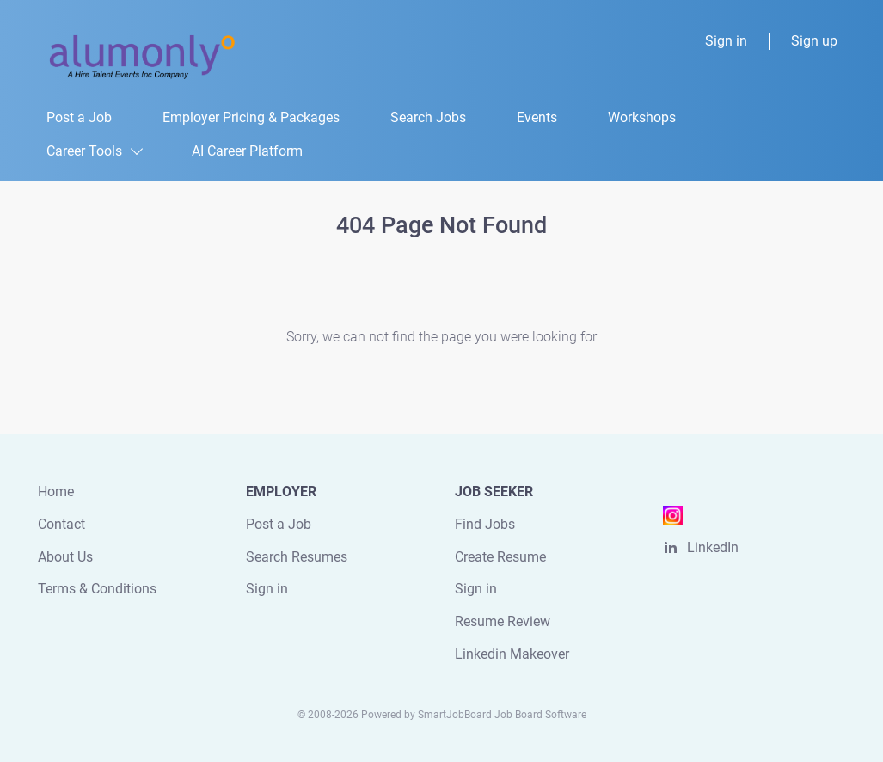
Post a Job (278, 524)
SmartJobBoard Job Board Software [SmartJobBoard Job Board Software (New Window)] (502, 715)
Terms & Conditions (97, 589)
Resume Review (502, 621)
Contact (61, 524)
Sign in (726, 41)
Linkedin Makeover (512, 654)
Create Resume (500, 557)
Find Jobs (485, 524)
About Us (65, 557)
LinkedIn (713, 547)
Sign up (814, 41)
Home (56, 491)
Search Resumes (296, 557)
